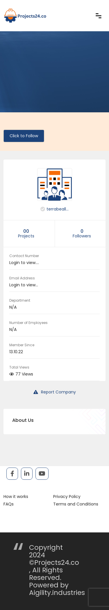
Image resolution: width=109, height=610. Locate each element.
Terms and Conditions (75, 504)
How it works (15, 496)
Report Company (54, 392)
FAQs (8, 504)
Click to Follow (24, 136)
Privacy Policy (67, 496)
